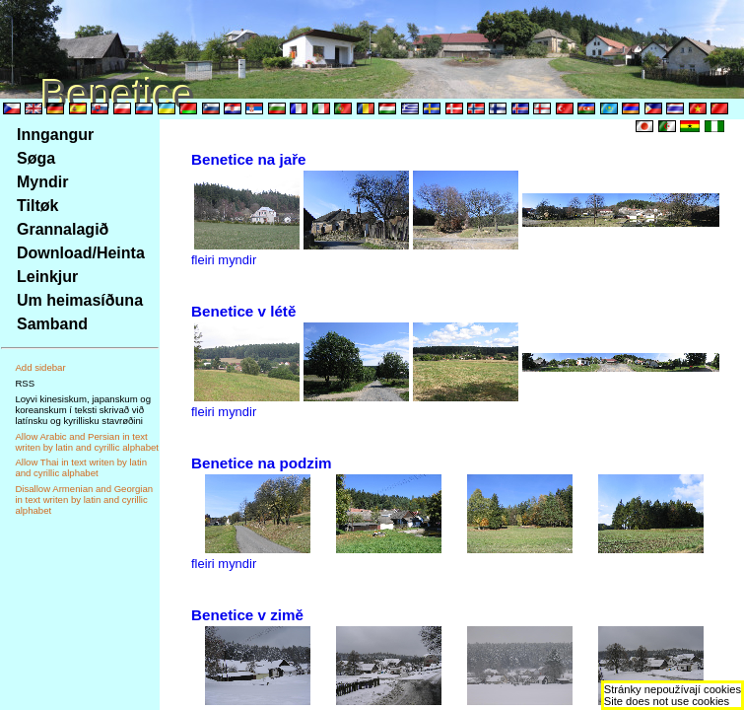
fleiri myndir (223, 259)
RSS (24, 383)
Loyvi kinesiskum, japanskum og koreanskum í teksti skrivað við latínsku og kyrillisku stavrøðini (83, 409)
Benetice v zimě (247, 614)
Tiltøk (37, 205)
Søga (36, 158)
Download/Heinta (81, 253)
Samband (52, 324)
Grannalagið (62, 229)
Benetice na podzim (261, 463)
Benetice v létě (243, 311)
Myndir (42, 182)
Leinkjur (47, 276)
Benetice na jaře (248, 159)
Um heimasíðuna (80, 300)
